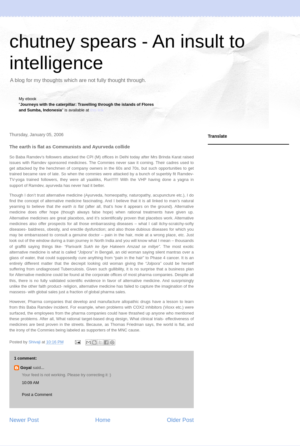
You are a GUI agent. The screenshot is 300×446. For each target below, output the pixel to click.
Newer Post (24, 420)
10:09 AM (30, 382)
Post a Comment (37, 394)
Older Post (180, 420)
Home (103, 420)
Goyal (26, 367)
